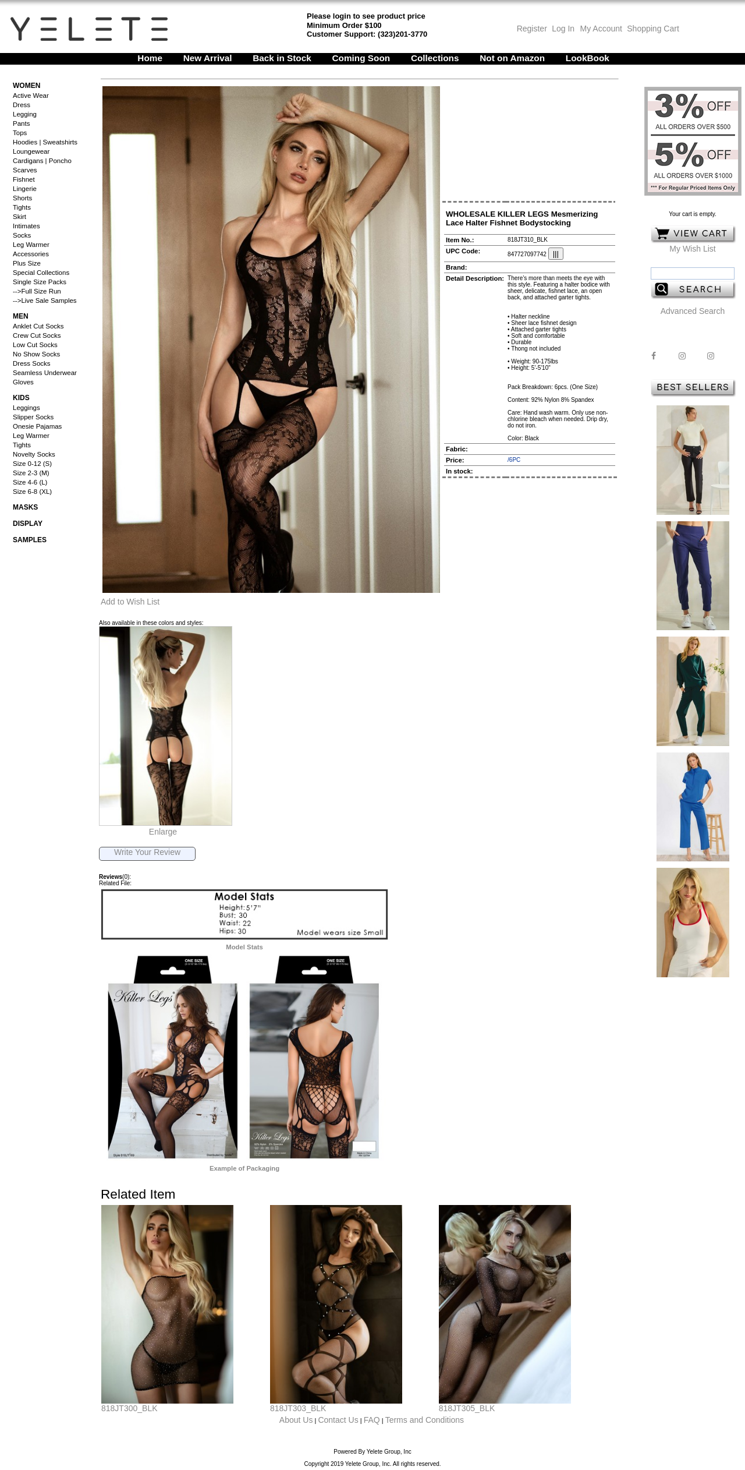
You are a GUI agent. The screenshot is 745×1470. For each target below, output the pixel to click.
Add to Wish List (130, 601)
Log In (563, 28)
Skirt (19, 216)
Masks (25, 507)
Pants (21, 123)
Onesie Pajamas (37, 426)
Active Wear (31, 95)
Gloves (23, 382)
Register (532, 28)
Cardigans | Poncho (42, 160)
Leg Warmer (31, 244)
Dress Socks (32, 363)
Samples (30, 540)
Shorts (22, 198)
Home (149, 58)
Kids (21, 398)
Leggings (26, 407)
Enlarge (163, 831)
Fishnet (24, 179)
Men (21, 316)
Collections (435, 58)
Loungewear (31, 151)
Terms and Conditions (424, 1420)
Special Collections (41, 272)
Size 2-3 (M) (31, 472)
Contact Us (338, 1420)
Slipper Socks (33, 417)
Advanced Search (693, 311)
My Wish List (692, 248)
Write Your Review (147, 852)
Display (27, 524)
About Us (296, 1420)
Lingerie (25, 188)
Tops (20, 132)
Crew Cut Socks (37, 335)
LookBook (587, 58)
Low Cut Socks (35, 344)
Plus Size (27, 263)
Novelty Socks (34, 454)
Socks (22, 235)
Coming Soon (361, 58)
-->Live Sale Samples (45, 300)
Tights (22, 207)
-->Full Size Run (37, 291)
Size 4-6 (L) (30, 482)
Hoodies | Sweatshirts (45, 142)
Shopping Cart (653, 28)
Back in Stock (282, 58)
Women (26, 86)
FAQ (372, 1420)
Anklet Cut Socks (38, 326)
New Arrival (207, 58)
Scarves (25, 170)
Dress (21, 104)
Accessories (31, 253)
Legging (25, 114)
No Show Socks (36, 354)
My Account (600, 28)
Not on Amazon (512, 58)
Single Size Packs (39, 281)
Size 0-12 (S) (32, 463)
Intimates (26, 225)
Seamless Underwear (45, 372)
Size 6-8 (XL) (32, 491)
